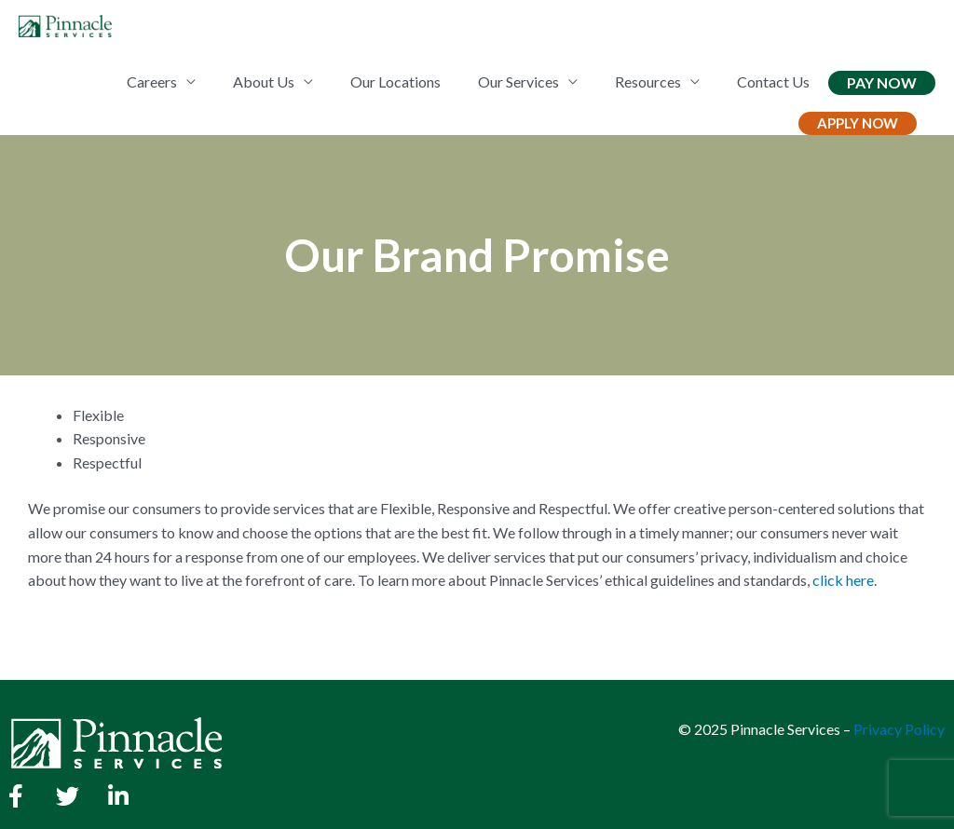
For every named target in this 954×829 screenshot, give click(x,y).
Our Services (518, 81)
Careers (152, 81)
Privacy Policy (899, 729)
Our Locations (395, 81)
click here (843, 580)
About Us (263, 81)
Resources (648, 81)
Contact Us (773, 81)
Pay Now (882, 82)
